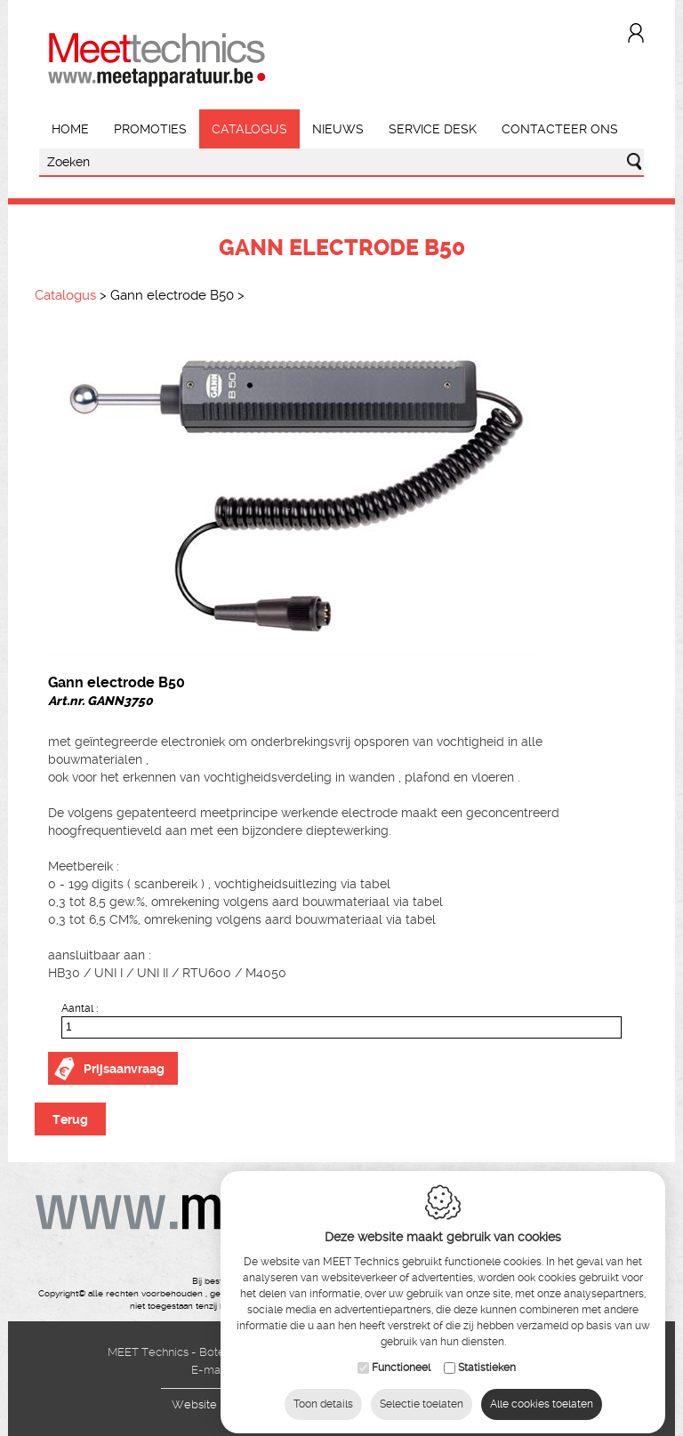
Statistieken (487, 1358)
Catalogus (249, 129)
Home (70, 129)
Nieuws (338, 129)
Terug (70, 1119)
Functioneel (401, 1358)
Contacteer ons (560, 129)
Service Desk (433, 129)
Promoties (150, 129)
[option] (341, 494)
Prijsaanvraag (124, 1069)
